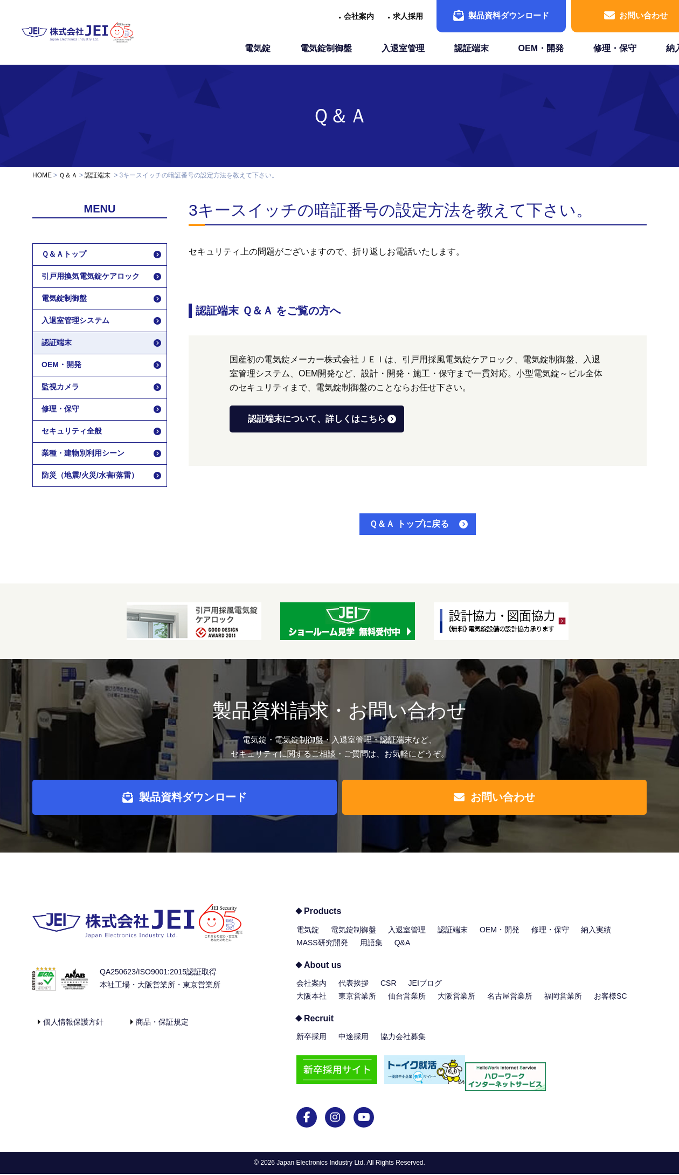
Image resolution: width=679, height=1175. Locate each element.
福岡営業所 (563, 1004)
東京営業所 (357, 1004)
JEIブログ (425, 991)
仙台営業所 (407, 1004)
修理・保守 (614, 48)
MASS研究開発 (322, 950)
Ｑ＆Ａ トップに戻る (408, 523)
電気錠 (258, 48)
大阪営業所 (456, 1004)
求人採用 (408, 16)
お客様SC (610, 1004)
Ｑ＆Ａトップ (63, 254)
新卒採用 (311, 1044)
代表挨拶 (353, 991)
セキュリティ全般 (71, 431)
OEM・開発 (541, 48)
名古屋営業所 (509, 1004)
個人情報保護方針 (73, 1030)
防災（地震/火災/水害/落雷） (89, 475)
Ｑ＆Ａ (339, 116)
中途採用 (353, 1044)
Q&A (402, 950)
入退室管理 (403, 48)
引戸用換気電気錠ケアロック (90, 276)
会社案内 (359, 16)
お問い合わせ (501, 801)
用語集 (371, 950)
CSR (388, 991)
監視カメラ (60, 386)
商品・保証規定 (162, 1030)
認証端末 (471, 48)
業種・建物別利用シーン (82, 453)
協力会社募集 (403, 1044)
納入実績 (596, 937)
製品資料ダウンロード (501, 15)
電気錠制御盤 (326, 48)
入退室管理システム (75, 320)
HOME (42, 175)
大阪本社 (311, 1004)
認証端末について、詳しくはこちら (317, 418)
